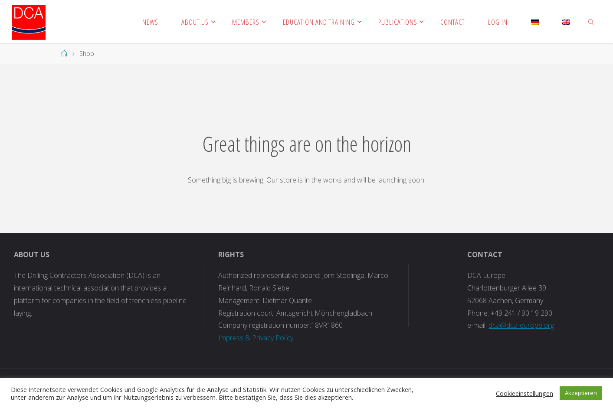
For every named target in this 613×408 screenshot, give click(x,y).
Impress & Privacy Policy (255, 338)
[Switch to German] (535, 21)
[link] (591, 21)
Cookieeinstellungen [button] (524, 393)
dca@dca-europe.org (521, 325)
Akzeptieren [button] (581, 393)
